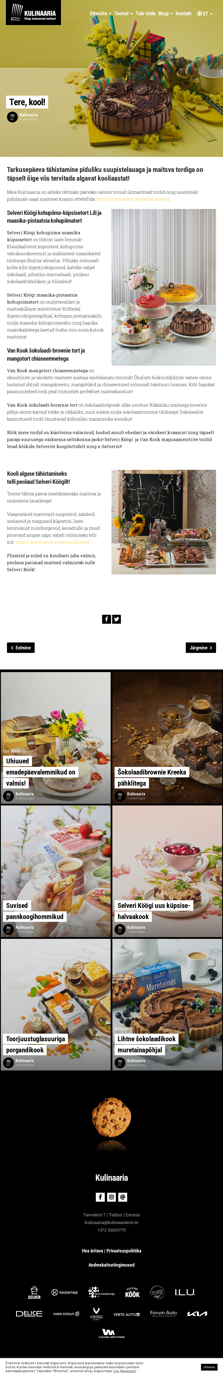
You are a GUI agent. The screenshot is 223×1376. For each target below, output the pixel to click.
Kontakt (183, 14)
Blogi (164, 14)
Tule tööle (145, 14)
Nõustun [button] (209, 1367)
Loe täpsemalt (124, 1371)
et (202, 14)
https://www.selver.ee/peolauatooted (133, 199)
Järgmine (201, 648)
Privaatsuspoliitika (123, 1251)
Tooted (121, 14)
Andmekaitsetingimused (111, 1265)
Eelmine (21, 648)
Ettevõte (98, 14)
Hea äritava (93, 1251)
